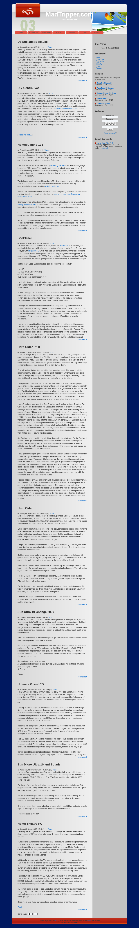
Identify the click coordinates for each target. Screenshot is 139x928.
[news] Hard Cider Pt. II (105, 143)
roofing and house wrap (27, 205)
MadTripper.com (69, 14)
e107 (56, 921)
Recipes (97, 33)
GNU (89, 921)
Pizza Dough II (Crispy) (105, 88)
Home (21, 33)
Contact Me (33, 33)
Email (20, 907)
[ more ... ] (104, 148)
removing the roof (57, 165)
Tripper (50, 47)
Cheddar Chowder (103, 103)
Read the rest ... (25, 135)
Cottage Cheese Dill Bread (106, 93)
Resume (72, 33)
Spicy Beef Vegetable (104, 83)
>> (35, 914)
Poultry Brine (102, 98)
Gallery (59, 33)
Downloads (46, 33)
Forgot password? (110, 133)
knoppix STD (33, 251)
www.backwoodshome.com (67, 109)
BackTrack (64, 246)
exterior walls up (52, 186)
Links (85, 33)
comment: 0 (82, 80)
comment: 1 (82, 501)
